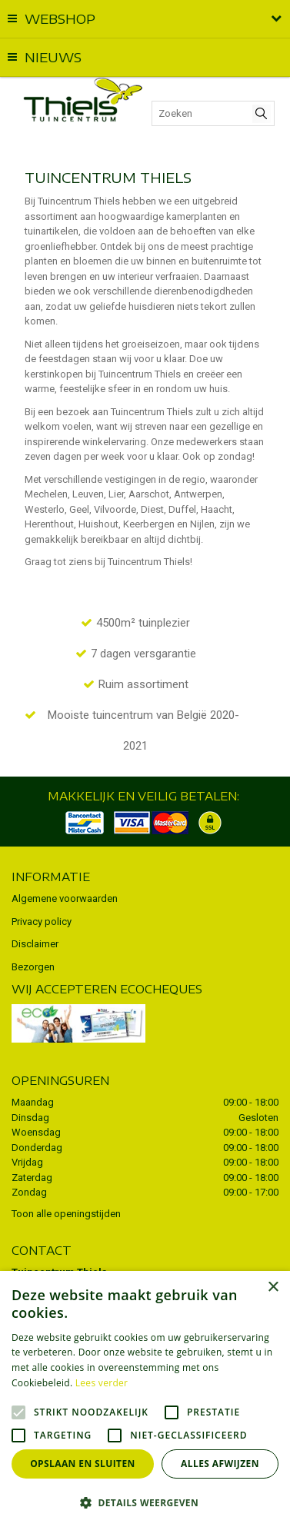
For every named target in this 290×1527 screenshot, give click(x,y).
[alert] (145, 1399)
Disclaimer (35, 944)
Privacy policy (42, 921)
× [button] (272, 1287)
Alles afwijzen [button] (220, 1463)
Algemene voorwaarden (65, 898)
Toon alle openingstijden (66, 1213)
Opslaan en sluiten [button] (82, 1463)
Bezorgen (33, 967)
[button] (145, 1502)
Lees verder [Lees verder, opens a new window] (101, 1382)
